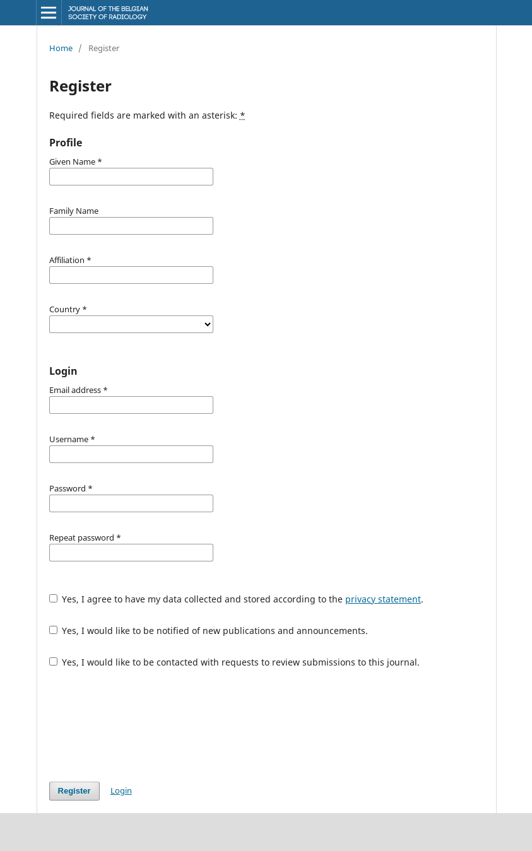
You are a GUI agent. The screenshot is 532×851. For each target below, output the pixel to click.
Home (61, 48)
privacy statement (383, 599)
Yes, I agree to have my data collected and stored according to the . (236, 599)
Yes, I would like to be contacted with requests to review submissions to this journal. (234, 662)
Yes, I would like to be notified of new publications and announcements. (209, 631)
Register (74, 790)
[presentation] (145, 724)
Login (121, 790)
